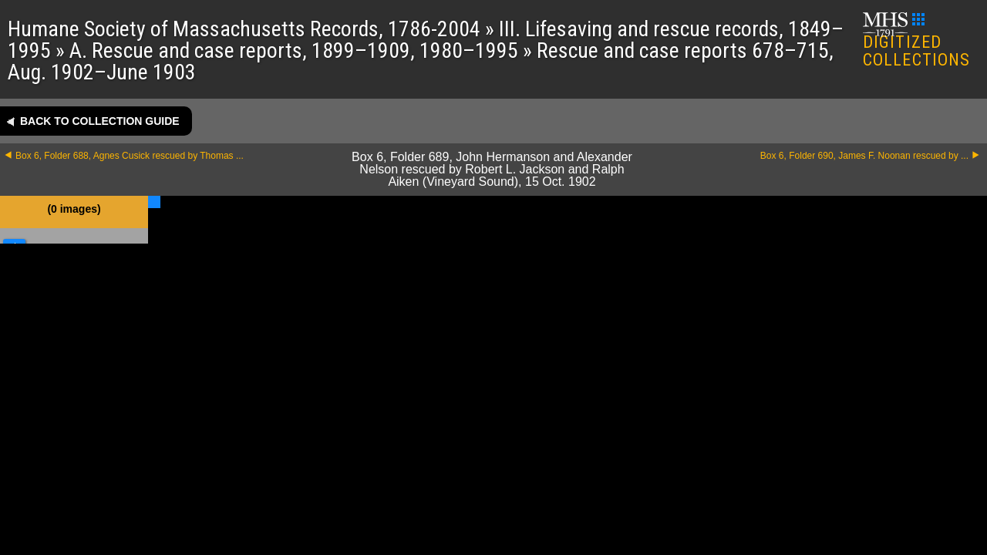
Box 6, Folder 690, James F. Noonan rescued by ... (864, 155)
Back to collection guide (100, 121)
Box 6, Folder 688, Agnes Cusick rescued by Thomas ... (129, 155)
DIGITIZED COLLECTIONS (916, 41)
